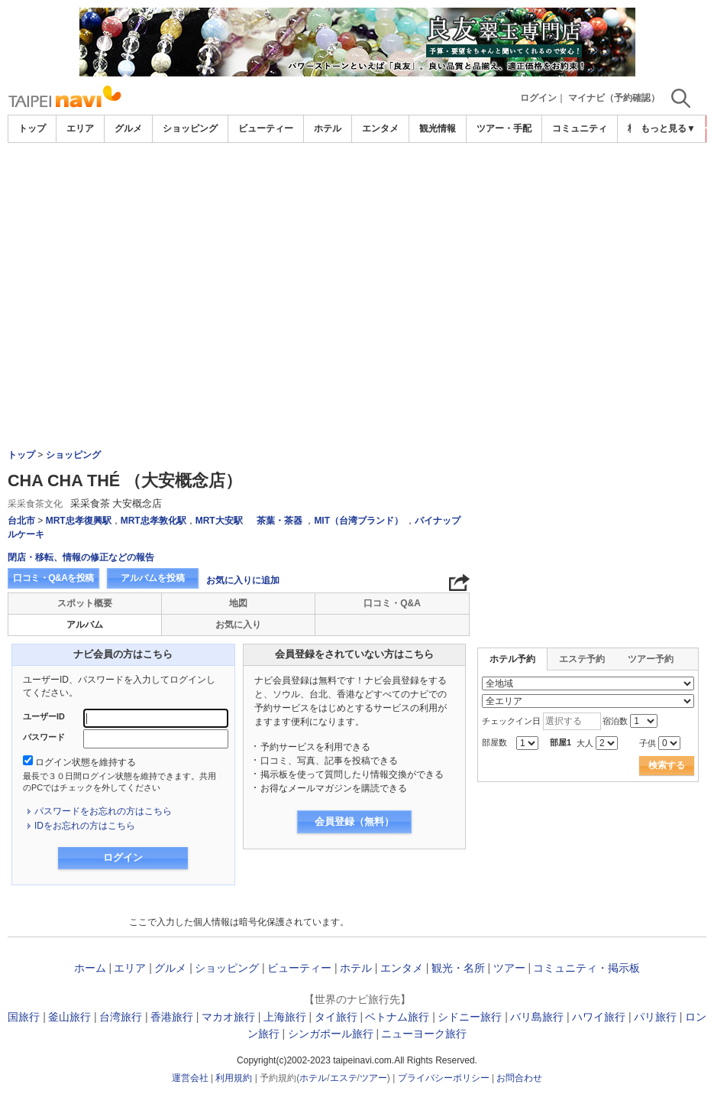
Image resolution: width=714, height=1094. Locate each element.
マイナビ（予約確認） (614, 98)
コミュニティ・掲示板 (586, 968)
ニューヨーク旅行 (424, 1033)
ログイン (538, 98)
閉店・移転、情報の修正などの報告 (81, 557)
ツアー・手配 (504, 128)
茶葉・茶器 (279, 520)
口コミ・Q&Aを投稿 (53, 578)
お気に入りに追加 (242, 580)
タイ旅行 (336, 1017)
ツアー (509, 968)
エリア (80, 128)
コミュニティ (579, 128)
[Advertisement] (357, 258)
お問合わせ (519, 1078)
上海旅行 (284, 1017)
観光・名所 (458, 968)
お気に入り (238, 624)
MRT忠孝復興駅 (78, 520)
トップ (32, 128)
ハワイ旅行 (598, 1017)
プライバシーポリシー (443, 1078)
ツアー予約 (651, 659)
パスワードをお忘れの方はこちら (103, 811)
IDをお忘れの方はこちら (84, 825)
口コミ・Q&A (392, 603)
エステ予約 (582, 659)
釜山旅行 (69, 1017)
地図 (238, 603)
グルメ (128, 128)
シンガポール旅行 (330, 1033)
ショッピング (190, 128)
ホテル (327, 128)
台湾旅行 (120, 1017)
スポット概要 (84, 603)
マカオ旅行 (228, 1017)
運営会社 (190, 1078)
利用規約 (233, 1078)
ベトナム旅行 (397, 1017)
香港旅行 (171, 1017)
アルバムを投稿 (153, 578)
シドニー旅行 (470, 1017)
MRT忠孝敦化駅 (153, 520)
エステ (343, 1078)
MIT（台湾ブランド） (358, 520)
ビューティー (265, 128)
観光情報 (437, 128)
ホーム (90, 968)
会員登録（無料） (354, 821)
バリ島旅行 (537, 1017)
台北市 (21, 520)
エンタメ (380, 128)
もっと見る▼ (668, 128)
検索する (666, 765)
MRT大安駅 (219, 520)
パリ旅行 (655, 1017)
